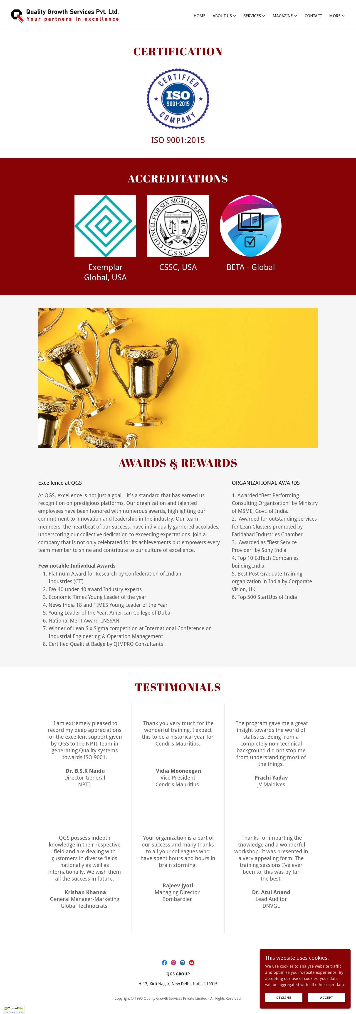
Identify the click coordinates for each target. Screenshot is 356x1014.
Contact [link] (313, 15)
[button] (224, 16)
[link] (67, 14)
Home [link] (199, 15)
